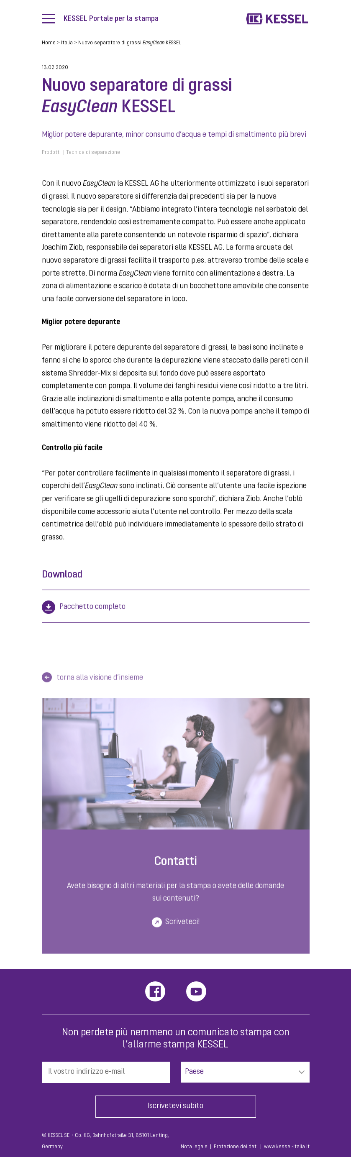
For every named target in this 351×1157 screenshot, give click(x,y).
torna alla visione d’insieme (99, 683)
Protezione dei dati (236, 1146)
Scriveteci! (182, 926)
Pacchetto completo (92, 607)
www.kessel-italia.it (287, 1146)
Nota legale (194, 1146)
